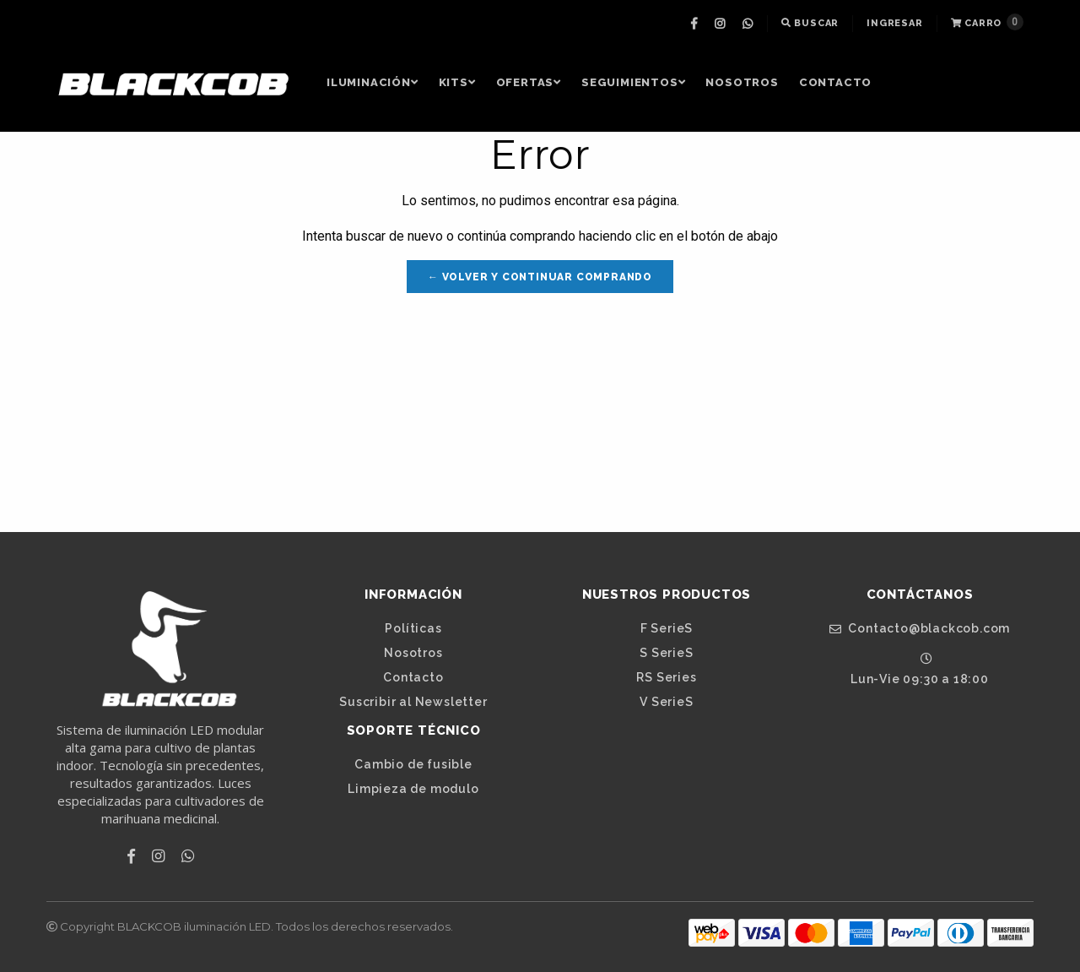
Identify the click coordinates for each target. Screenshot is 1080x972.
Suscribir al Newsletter (413, 702)
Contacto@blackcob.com (919, 628)
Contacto (835, 82)
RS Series (666, 677)
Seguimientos (633, 82)
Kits (457, 82)
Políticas (413, 628)
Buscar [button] (810, 23)
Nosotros (741, 82)
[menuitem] (696, 24)
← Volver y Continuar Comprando (540, 277)
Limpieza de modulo (413, 789)
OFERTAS (528, 82)
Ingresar (894, 23)
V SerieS (666, 702)
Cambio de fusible (413, 764)
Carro (987, 22)
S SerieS (666, 653)
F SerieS (666, 628)
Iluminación (372, 82)
